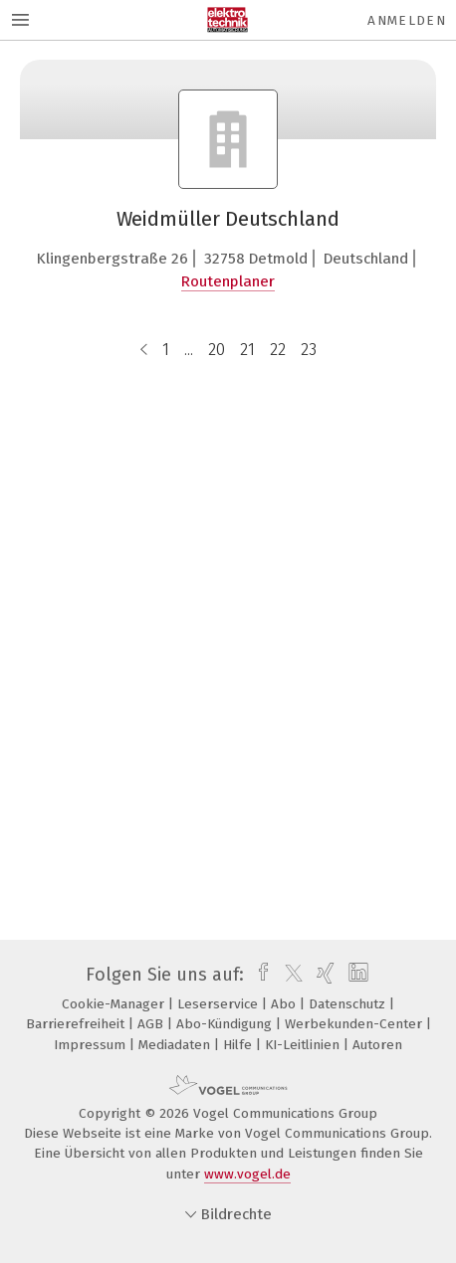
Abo (285, 1003)
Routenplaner (228, 281)
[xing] (323, 975)
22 (278, 349)
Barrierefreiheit (77, 1023)
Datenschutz (349, 1003)
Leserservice (219, 1003)
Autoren (377, 1044)
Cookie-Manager (115, 1003)
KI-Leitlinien (304, 1044)
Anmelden (406, 20)
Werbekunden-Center (355, 1023)
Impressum (91, 1044)
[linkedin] (356, 975)
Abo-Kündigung (226, 1023)
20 (216, 349)
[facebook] (258, 975)
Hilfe (239, 1044)
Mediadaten (176, 1044)
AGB (152, 1023)
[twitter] (289, 975)
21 (247, 349)
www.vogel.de (247, 1174)
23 (309, 349)
